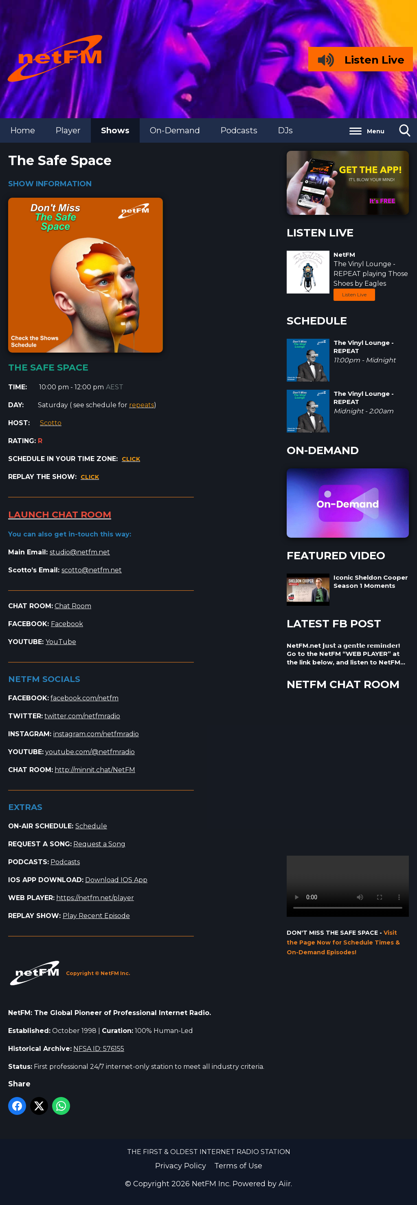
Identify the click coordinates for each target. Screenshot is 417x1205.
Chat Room (73, 606)
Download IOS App (116, 880)
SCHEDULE (317, 320)
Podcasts (238, 130)
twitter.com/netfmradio (82, 716)
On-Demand (175, 130)
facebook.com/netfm (84, 698)
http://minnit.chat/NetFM (95, 770)
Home (22, 130)
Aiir (285, 1183)
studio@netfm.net (80, 552)
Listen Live (354, 294)
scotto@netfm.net (91, 570)
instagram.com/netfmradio (96, 734)
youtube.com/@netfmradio (90, 752)
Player (68, 130)
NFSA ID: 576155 (98, 1049)
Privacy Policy (180, 1165)
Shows (115, 130)
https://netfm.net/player (95, 898)
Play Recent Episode (96, 916)
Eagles (375, 283)
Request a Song (99, 844)
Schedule (91, 826)
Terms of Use (238, 1165)
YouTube (61, 642)
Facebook (67, 624)
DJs (285, 130)
